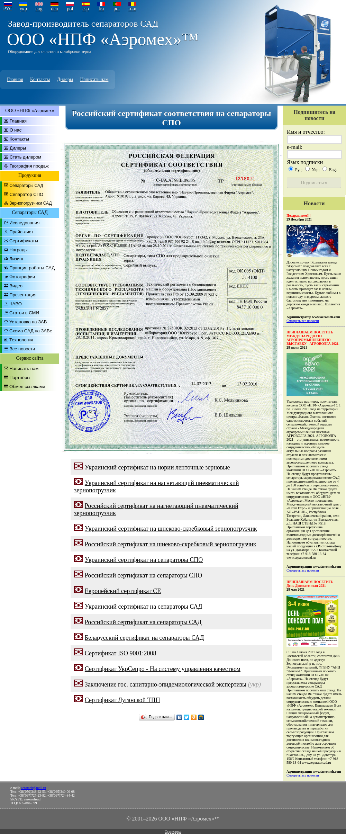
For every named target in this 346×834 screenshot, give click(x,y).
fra (101, 8)
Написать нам (94, 79)
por (116, 8)
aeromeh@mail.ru (33, 788)
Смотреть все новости (302, 321)
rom (132, 8)
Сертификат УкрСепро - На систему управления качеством (162, 668)
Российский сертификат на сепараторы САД (143, 622)
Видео (15, 285)
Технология (21, 339)
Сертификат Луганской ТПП (122, 700)
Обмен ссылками (27, 386)
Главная (15, 79)
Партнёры (19, 377)
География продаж (29, 166)
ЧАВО (15, 303)
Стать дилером (26, 157)
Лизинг (16, 258)
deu (54, 8)
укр (23, 8)
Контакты (40, 79)
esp (85, 8)
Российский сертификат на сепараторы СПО (143, 575)
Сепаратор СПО (26, 194)
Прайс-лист (21, 231)
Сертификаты (23, 240)
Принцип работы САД (32, 267)
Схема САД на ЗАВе (30, 330)
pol (70, 8)
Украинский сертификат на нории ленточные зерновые (157, 467)
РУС (7, 8)
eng (38, 8)
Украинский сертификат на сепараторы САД (143, 606)
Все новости (22, 348)
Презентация (23, 294)
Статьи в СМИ (24, 312)
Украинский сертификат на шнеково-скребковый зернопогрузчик (171, 528)
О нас (16, 130)
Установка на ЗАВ (28, 321)
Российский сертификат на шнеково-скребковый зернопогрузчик (170, 544)
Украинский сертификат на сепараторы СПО (144, 559)
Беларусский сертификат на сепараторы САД (144, 637)
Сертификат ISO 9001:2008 (120, 653)
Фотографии (22, 276)
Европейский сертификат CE (123, 591)
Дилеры (65, 79)
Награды (18, 249)
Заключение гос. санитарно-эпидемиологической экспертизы (165, 684)
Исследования (24, 222)
